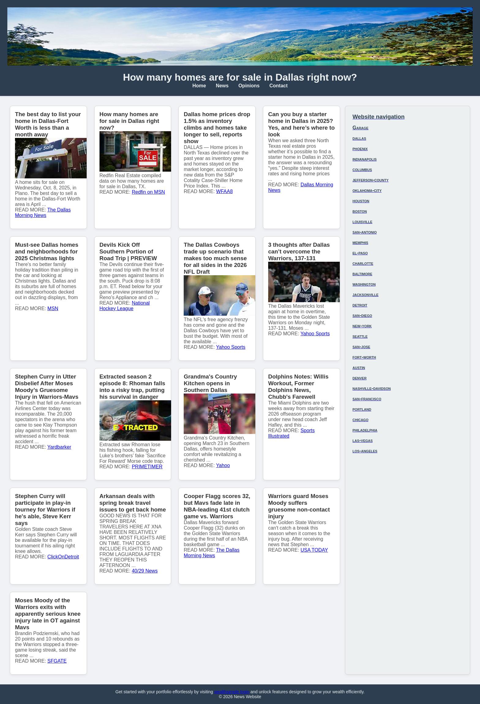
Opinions (249, 85)
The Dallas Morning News (43, 212)
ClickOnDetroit (63, 556)
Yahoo (223, 465)
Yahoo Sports (231, 347)
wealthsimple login (231, 691)
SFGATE (57, 661)
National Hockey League (124, 305)
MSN (52, 308)
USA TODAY (314, 550)
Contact (278, 85)
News (222, 85)
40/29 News (145, 570)
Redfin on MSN (148, 192)
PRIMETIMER (147, 466)
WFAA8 (224, 191)
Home (199, 85)
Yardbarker (59, 447)
